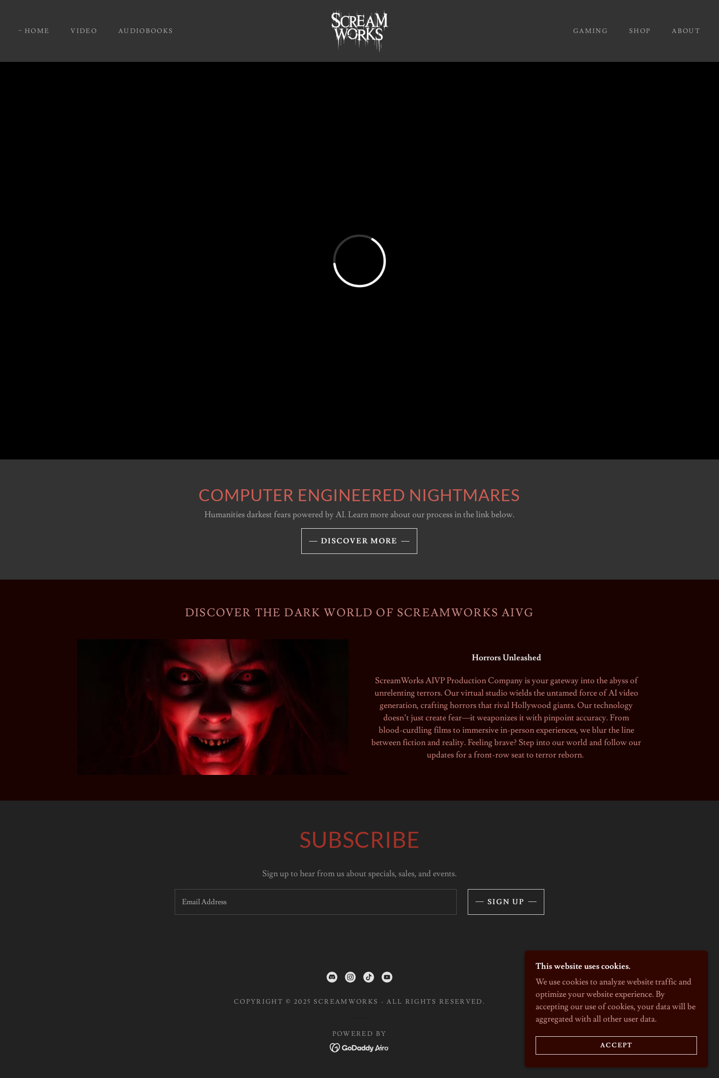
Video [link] (84, 31)
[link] (359, 29)
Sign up (506, 902)
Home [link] (37, 31)
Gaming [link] (590, 31)
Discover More (359, 541)
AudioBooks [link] (145, 31)
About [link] (686, 31)
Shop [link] (640, 31)
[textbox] (315, 902)
